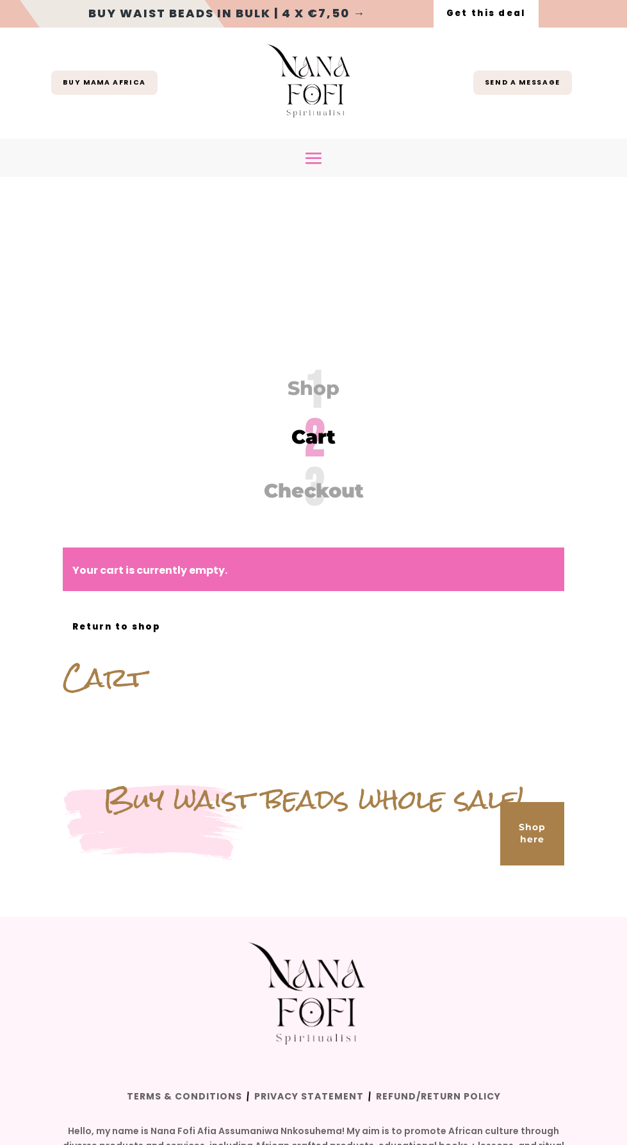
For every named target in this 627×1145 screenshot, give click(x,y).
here (422, 1013)
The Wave (271, 1038)
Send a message (522, 83)
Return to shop (119, 478)
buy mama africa (104, 83)
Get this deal (486, 13)
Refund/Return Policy (438, 948)
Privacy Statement (309, 948)
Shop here (532, 685)
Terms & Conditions (184, 948)
